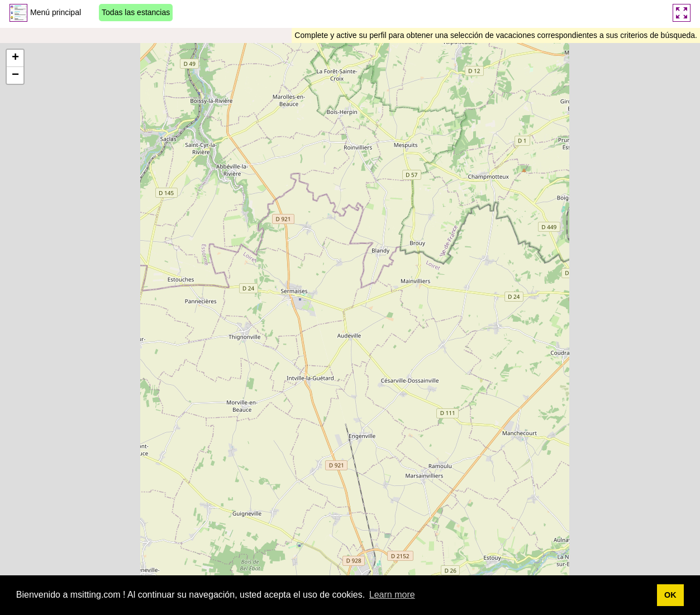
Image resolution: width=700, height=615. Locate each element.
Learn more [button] (392, 594)
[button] (15, 58)
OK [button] (670, 594)
